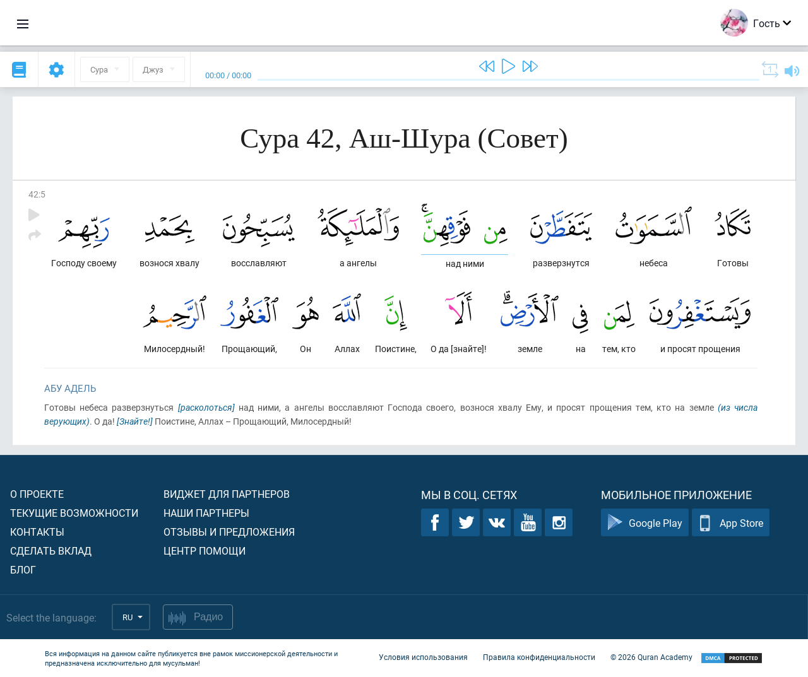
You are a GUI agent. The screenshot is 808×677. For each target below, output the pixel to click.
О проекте (37, 493)
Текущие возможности (74, 512)
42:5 (36, 194)
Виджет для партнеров (226, 493)
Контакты (37, 531)
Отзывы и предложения (229, 531)
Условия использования (423, 657)
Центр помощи (204, 550)
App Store (730, 523)
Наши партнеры (206, 512)
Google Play (644, 523)
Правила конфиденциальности (539, 657)
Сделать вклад (51, 550)
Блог (23, 569)
